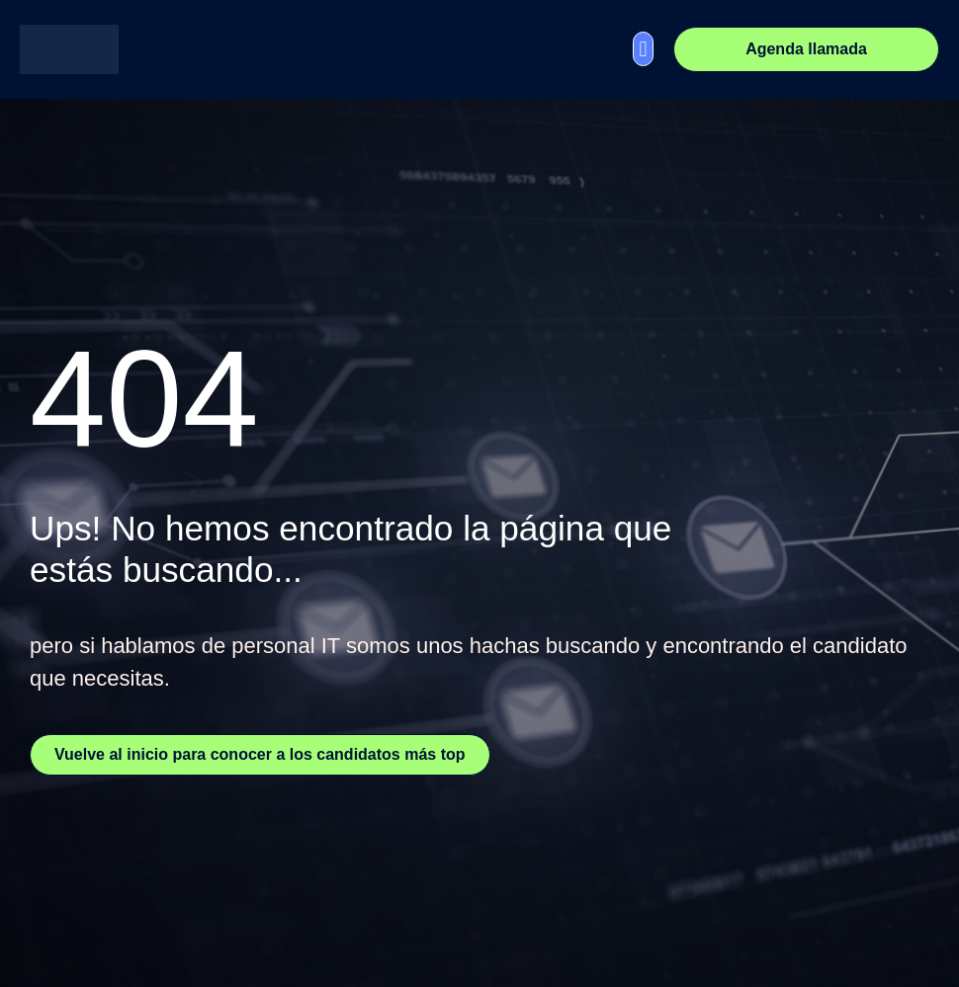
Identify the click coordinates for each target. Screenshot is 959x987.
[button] (643, 49)
